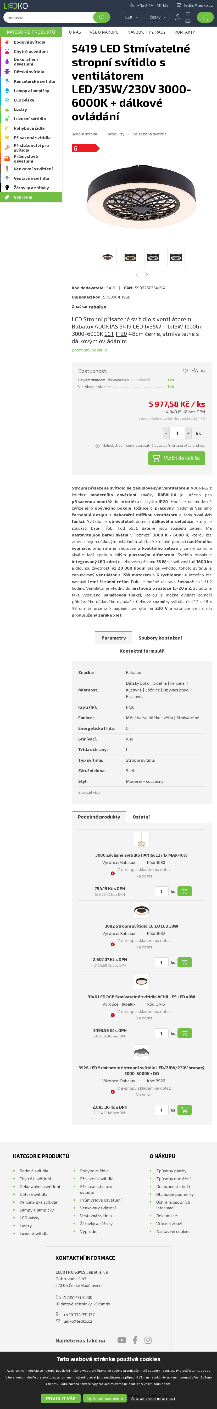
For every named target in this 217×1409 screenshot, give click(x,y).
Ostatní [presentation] (141, 817)
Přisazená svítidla (32, 137)
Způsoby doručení (173, 1178)
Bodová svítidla (29, 41)
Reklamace (166, 1215)
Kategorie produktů (31, 32)
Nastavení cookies (173, 1231)
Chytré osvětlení (31, 51)
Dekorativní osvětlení (26, 61)
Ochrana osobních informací (173, 1204)
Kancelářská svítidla (34, 81)
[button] (188, 433)
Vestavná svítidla (31, 178)
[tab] (113, 637)
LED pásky (24, 99)
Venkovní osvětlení (33, 168)
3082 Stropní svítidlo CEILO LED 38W (141, 925)
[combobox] (131, 17)
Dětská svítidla (29, 71)
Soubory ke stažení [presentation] (160, 638)
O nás (75, 31)
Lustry (20, 109)
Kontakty (185, 31)
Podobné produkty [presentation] (99, 817)
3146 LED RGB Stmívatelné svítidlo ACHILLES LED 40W (141, 996)
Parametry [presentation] (114, 638)
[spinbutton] (177, 433)
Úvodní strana (84, 133)
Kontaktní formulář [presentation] (142, 651)
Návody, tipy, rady (146, 31)
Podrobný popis (87, 349)
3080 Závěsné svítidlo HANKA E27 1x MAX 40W (141, 854)
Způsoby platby (171, 1170)
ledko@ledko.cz (198, 5)
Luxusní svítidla (30, 118)
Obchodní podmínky (175, 1194)
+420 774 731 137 (152, 5)
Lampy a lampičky (31, 90)
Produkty (115, 133)
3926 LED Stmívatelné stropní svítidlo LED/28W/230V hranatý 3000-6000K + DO (141, 1070)
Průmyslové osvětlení (26, 158)
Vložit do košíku (182, 458)
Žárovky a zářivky (31, 187)
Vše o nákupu (104, 31)
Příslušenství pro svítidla (31, 147)
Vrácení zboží (169, 1223)
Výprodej (23, 196)
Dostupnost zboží (173, 1186)
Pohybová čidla (29, 128)
